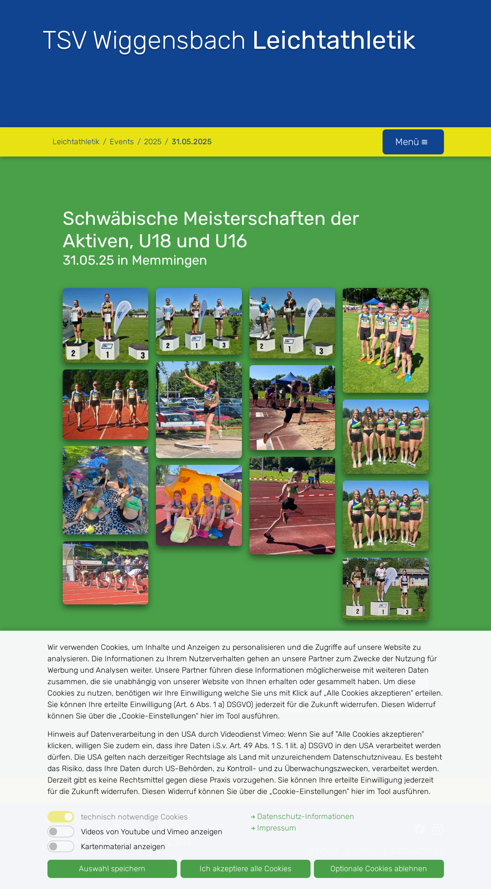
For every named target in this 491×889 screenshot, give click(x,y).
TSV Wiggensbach (229, 40)
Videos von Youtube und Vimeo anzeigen (151, 832)
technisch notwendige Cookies (134, 817)
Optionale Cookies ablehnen (378, 868)
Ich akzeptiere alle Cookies (245, 868)
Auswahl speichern (112, 868)
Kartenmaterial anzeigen (123, 846)
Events (122, 141)
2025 (152, 141)
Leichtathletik (76, 141)
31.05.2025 (192, 141)
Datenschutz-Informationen (302, 816)
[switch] (60, 831)
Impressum (273, 828)
